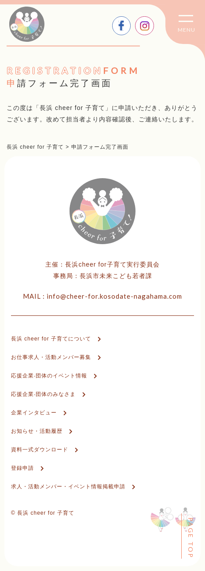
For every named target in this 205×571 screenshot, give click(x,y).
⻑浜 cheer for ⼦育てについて (51, 339)
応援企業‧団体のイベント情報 (49, 376)
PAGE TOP (190, 538)
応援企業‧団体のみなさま (43, 394)
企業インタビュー (34, 413)
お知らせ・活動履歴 (36, 431)
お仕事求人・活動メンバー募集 (51, 357)
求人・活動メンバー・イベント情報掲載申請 (68, 486)
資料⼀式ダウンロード (39, 450)
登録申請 (22, 468)
